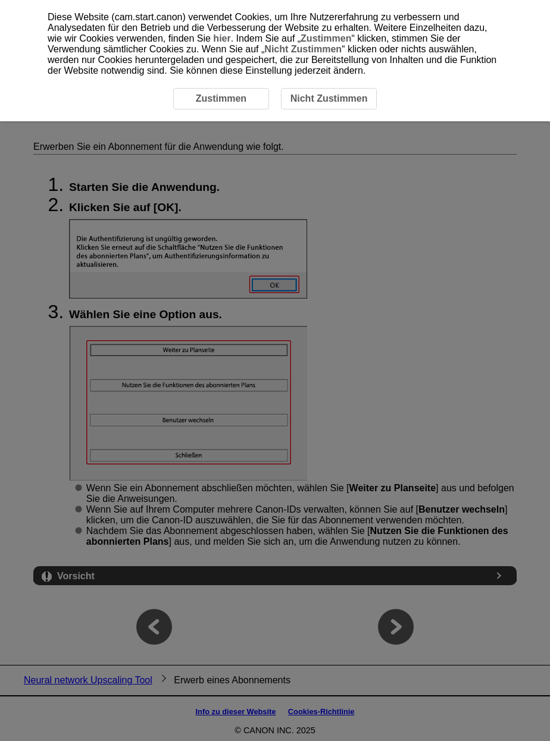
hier (221, 38)
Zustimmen (326, 38)
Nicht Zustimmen (303, 49)
